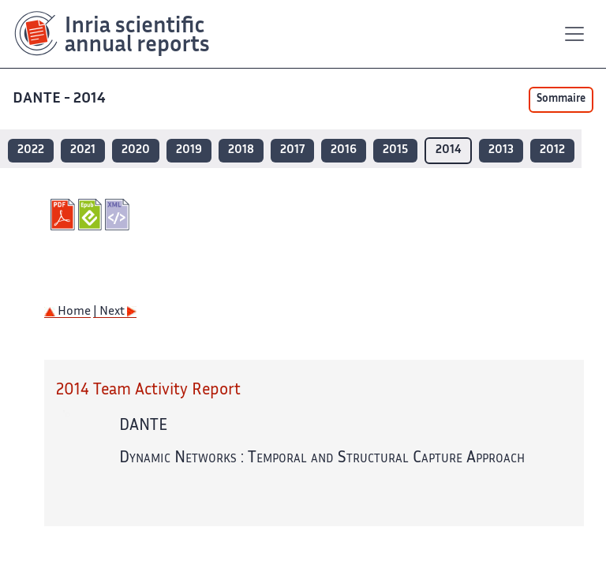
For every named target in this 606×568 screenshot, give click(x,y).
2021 (82, 150)
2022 (30, 150)
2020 (136, 150)
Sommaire (561, 99)
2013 (501, 150)
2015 (395, 150)
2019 (189, 150)
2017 (292, 150)
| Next (115, 312)
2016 (344, 150)
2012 (552, 150)
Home (67, 312)
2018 (241, 150)
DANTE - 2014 (61, 99)
